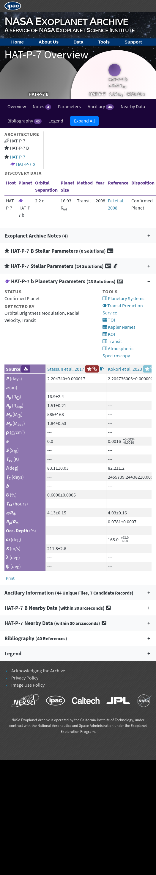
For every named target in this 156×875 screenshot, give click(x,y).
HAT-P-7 (17, 157)
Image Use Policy (28, 685)
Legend (55, 121)
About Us (49, 41)
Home (17, 41)
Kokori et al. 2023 (125, 369)
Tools (104, 41)
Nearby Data (133, 106)
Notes (42, 106)
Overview (16, 106)
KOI (109, 334)
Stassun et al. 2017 (65, 369)
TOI (109, 320)
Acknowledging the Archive (38, 671)
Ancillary (101, 106)
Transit (112, 341)
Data (78, 41)
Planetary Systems (123, 298)
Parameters (69, 106)
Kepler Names (119, 327)
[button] (78, 236)
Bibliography (24, 121)
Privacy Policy (24, 678)
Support (133, 41)
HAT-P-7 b (25, 164)
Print (10, 578)
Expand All (84, 121)
